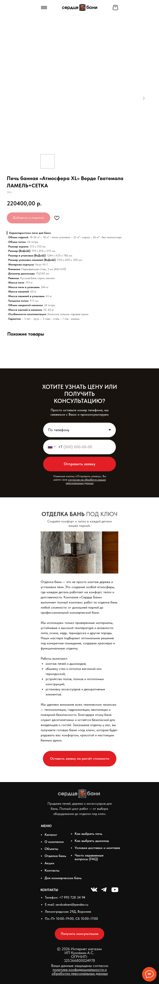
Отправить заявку (79, 464)
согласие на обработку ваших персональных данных (86, 481)
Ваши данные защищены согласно (79, 969)
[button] (79, 758)
